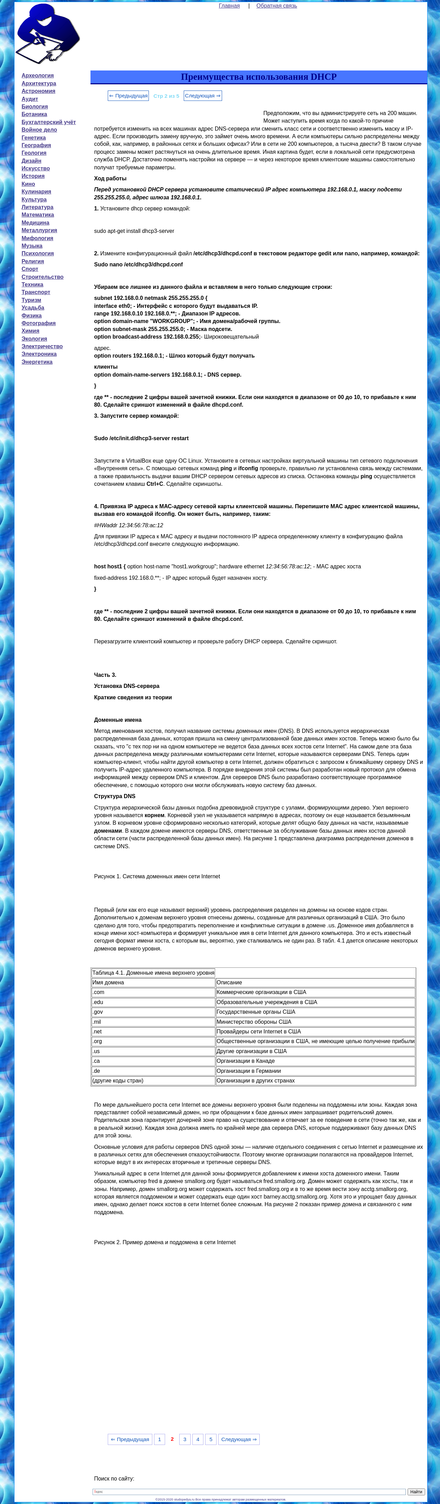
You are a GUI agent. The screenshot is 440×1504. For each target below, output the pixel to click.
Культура (34, 199)
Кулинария (36, 192)
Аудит (29, 99)
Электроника (39, 354)
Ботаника (34, 114)
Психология (37, 253)
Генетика (33, 138)
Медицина (35, 223)
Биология (34, 107)
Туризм (31, 300)
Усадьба (32, 308)
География (36, 145)
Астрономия (38, 91)
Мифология (37, 238)
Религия (32, 261)
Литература (37, 207)
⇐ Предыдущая (128, 95)
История (33, 176)
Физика (31, 316)
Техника (32, 284)
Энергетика (36, 362)
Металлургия (39, 230)
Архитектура (38, 83)
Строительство (42, 277)
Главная (229, 6)
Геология (33, 153)
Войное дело (39, 130)
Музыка (31, 246)
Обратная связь (277, 6)
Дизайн (31, 161)
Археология (37, 75)
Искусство (35, 168)
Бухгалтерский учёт (48, 122)
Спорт (29, 269)
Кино (28, 184)
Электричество (42, 346)
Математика (37, 215)
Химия (30, 331)
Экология (34, 339)
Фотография (38, 323)
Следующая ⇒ (203, 95)
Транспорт (35, 292)
